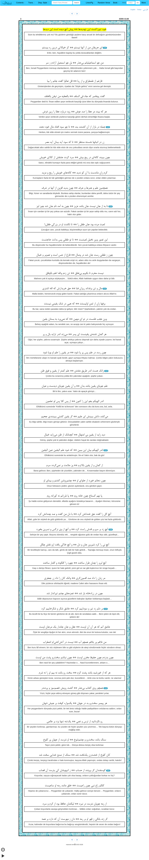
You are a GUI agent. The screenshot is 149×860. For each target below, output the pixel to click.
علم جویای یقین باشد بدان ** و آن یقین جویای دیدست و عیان (75, 386)
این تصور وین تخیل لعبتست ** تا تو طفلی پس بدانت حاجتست (74, 240)
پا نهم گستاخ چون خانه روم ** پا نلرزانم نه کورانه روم (74, 496)
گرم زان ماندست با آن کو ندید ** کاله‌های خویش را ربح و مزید (74, 173)
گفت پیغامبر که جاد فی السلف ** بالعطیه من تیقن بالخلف (74, 96)
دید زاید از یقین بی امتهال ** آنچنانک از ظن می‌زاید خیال (74, 435)
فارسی (145, 9)
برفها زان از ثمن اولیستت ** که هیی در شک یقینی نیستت (74, 303)
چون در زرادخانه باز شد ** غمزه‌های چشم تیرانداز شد (74, 593)
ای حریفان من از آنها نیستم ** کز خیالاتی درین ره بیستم (72, 47)
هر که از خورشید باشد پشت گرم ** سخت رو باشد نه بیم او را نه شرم (74, 673)
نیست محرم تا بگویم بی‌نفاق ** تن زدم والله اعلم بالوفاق (74, 273)
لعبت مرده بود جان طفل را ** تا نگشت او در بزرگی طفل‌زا (74, 224)
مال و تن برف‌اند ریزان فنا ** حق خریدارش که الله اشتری (72, 288)
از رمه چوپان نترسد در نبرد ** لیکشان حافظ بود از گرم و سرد (74, 804)
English (133, 9)
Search (76, 3)
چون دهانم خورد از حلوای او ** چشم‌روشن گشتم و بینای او (74, 480)
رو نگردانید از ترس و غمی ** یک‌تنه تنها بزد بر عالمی (74, 721)
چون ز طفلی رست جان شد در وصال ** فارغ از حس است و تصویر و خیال (74, 255)
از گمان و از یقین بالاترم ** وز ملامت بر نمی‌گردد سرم (74, 465)
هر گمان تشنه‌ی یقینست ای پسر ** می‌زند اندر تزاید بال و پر (74, 334)
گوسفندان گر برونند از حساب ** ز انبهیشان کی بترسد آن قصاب (72, 770)
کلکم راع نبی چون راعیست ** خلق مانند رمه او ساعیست (74, 785)
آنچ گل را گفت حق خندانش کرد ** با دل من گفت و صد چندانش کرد (74, 514)
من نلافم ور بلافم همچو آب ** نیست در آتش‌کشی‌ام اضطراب (74, 642)
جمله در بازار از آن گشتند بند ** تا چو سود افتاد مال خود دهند (72, 127)
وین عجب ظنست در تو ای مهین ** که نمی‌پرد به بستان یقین (74, 319)
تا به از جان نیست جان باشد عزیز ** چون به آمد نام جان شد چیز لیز (72, 206)
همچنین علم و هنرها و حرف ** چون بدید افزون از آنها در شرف (74, 188)
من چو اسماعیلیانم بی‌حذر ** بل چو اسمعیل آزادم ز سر (74, 63)
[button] (21, 2)
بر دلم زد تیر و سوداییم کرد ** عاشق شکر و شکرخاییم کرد (72, 608)
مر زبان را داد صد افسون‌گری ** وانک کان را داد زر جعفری (74, 578)
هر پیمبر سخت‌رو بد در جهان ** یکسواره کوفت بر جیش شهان (74, 703)
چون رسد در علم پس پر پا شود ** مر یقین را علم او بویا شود (74, 352)
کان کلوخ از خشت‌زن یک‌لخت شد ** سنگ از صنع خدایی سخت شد (74, 755)
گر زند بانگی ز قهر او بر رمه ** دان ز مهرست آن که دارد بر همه (75, 819)
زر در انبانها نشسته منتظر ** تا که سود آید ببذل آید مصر (74, 142)
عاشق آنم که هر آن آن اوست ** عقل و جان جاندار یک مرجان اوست (74, 627)
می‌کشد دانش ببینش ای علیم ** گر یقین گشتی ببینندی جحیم (74, 416)
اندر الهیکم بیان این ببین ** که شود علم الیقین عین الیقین (72, 450)
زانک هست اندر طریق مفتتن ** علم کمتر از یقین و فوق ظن (72, 371)
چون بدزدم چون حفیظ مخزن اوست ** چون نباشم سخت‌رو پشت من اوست (74, 657)
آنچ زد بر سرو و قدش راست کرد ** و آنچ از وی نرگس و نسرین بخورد (72, 529)
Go (138, 3)
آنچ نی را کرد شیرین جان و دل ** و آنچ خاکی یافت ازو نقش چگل (74, 544)
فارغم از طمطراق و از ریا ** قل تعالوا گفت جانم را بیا (74, 81)
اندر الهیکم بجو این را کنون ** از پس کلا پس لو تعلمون (75, 401)
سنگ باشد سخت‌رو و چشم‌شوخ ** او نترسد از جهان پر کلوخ (74, 740)
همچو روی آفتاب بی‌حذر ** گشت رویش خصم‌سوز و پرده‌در (72, 688)
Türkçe (139, 9)
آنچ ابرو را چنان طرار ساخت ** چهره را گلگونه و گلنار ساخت (74, 563)
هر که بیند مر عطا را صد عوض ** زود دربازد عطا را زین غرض (74, 111)
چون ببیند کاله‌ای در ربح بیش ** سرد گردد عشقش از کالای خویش (74, 157)
